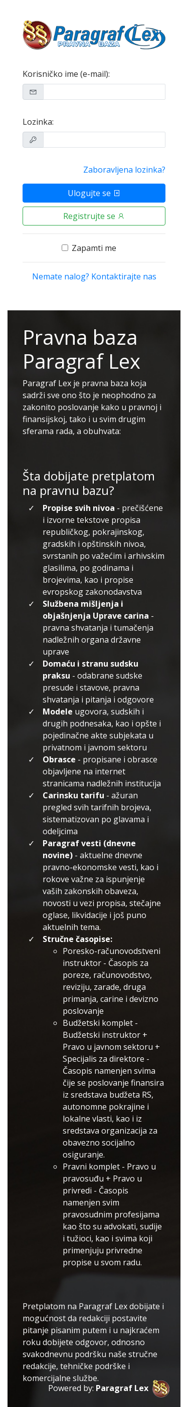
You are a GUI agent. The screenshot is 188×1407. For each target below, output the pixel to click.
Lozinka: (38, 121)
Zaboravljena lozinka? (124, 169)
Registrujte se (94, 216)
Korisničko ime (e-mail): (66, 73)
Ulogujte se (94, 193)
